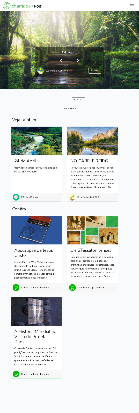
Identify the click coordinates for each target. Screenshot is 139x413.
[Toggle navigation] (131, 6)
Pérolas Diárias (29, 197)
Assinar (95, 70)
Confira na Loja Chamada (35, 287)
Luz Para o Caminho (57, 70)
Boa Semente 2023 (88, 197)
